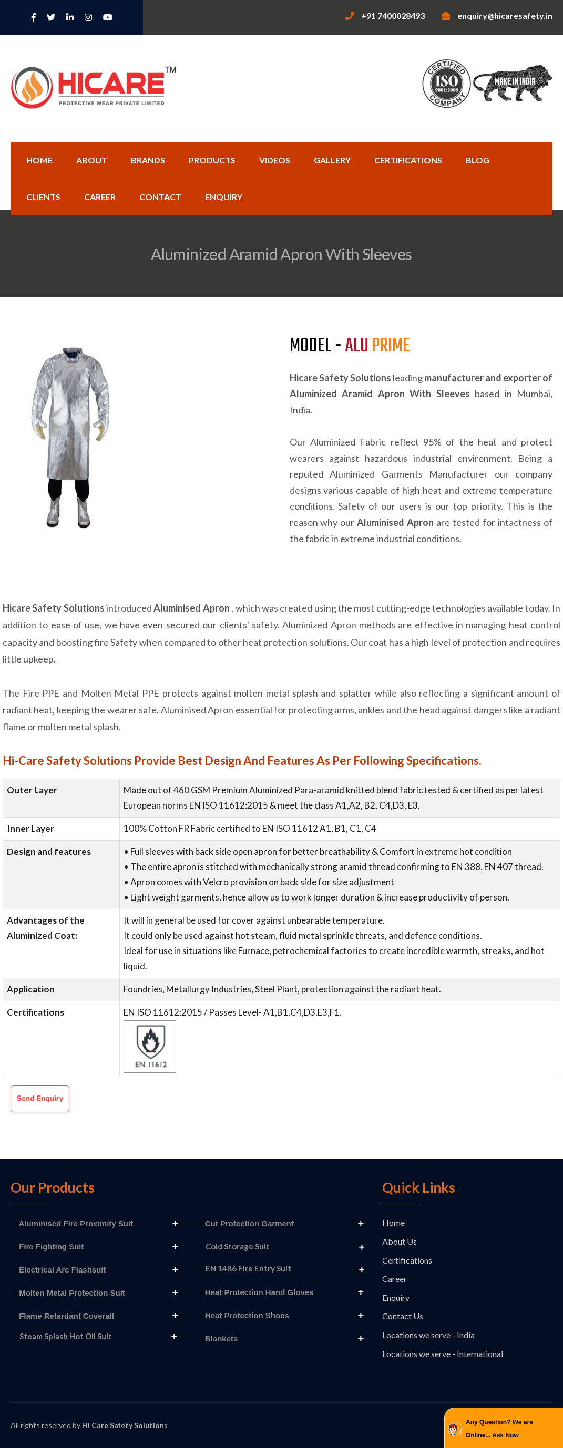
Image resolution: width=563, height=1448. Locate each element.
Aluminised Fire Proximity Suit (74, 1223)
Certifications (408, 160)
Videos (274, 160)
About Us (399, 1241)
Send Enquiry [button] (40, 1098)
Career (100, 197)
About (91, 160)
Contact (160, 197)
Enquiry (223, 197)
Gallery (332, 160)
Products (212, 160)
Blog (477, 160)
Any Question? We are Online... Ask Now (499, 1429)
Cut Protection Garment (247, 1223)
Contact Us (402, 1316)
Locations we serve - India (428, 1335)
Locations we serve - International (442, 1354)
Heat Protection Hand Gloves (257, 1292)
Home (39, 160)
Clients (43, 197)
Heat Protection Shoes (245, 1315)
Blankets (219, 1338)
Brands (148, 160)
